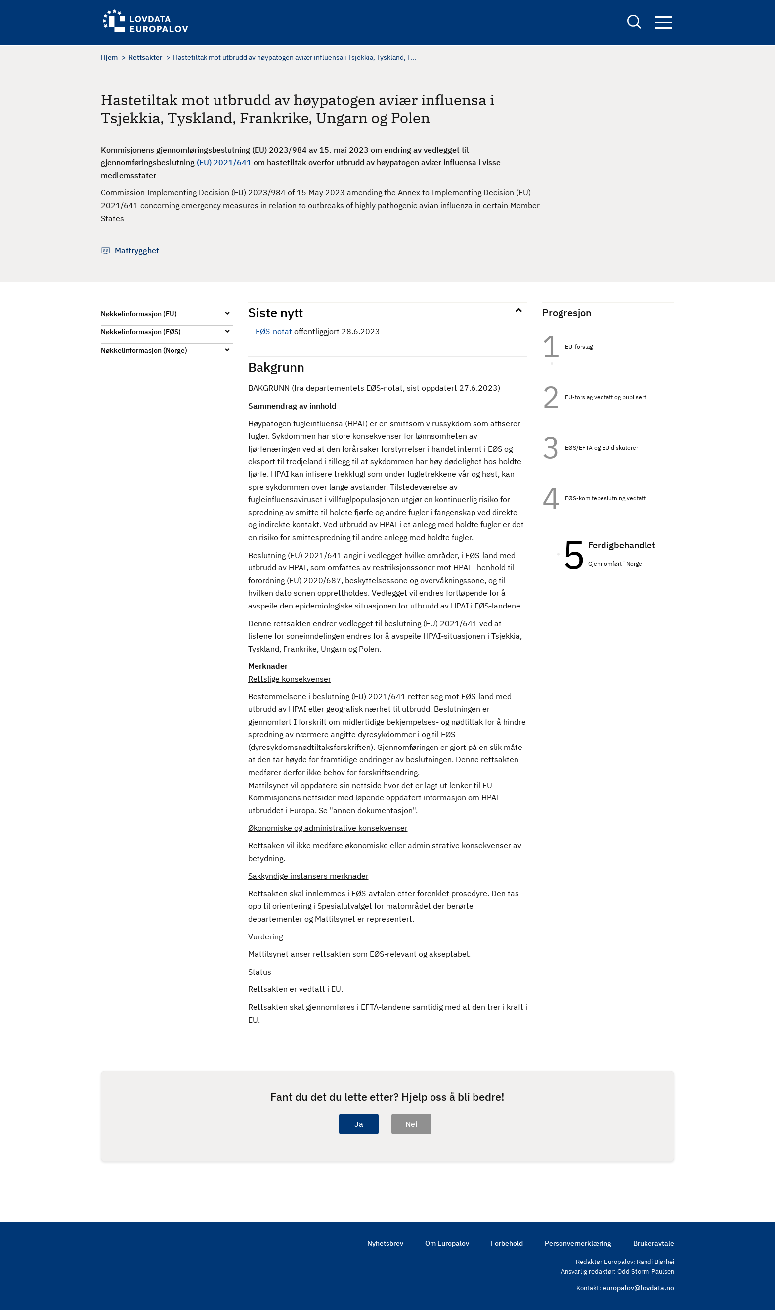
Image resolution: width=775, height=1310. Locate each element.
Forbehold (507, 1243)
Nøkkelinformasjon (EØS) (141, 332)
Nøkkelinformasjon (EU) (139, 313)
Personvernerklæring (578, 1243)
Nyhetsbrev (385, 1243)
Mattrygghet (137, 250)
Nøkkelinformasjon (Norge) (144, 350)
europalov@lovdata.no (638, 1287)
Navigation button (663, 23)
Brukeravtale (653, 1243)
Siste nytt (275, 312)
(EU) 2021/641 (224, 162)
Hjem (109, 57)
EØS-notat (274, 331)
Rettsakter (145, 57)
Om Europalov (447, 1243)
